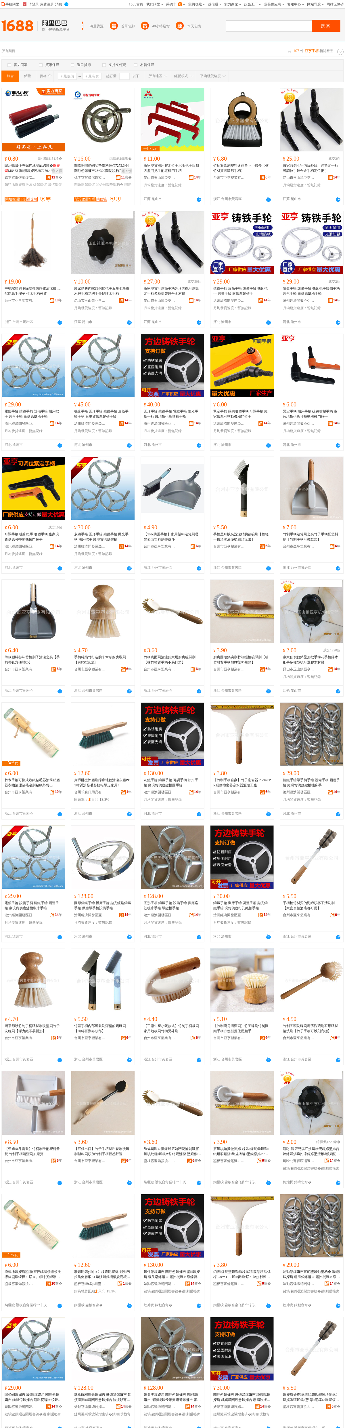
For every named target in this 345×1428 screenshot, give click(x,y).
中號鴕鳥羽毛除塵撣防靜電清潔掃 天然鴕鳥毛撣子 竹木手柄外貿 (33, 291)
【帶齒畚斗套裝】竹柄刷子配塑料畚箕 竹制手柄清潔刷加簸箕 (32, 1151)
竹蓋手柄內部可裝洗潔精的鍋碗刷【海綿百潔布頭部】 (100, 1028)
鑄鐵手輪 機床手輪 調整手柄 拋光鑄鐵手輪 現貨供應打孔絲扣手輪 (240, 905)
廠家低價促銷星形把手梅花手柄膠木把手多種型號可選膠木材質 (310, 659)
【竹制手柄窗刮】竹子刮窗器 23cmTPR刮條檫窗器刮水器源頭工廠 (242, 782)
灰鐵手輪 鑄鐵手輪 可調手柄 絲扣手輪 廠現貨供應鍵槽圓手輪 (171, 782)
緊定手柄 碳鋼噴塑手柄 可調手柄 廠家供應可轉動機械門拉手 (240, 414)
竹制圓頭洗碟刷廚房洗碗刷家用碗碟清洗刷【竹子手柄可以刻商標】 (310, 1028)
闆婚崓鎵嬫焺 (84, 184)
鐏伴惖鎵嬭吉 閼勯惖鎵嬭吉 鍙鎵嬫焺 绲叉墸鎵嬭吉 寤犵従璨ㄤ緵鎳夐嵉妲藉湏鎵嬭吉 (172, 1274)
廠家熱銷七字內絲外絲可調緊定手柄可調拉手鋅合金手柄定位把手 (310, 168)
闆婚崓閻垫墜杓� (109, 184)
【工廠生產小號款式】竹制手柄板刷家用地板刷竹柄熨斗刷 (171, 1028)
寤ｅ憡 (57, 171)
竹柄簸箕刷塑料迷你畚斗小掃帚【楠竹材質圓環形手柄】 (241, 168)
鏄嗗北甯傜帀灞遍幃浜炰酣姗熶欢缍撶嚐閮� (299, 1161)
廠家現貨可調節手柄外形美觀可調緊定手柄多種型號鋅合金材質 (171, 291)
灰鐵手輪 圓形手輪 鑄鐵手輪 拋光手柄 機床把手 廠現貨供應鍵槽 (101, 536)
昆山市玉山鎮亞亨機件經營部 (159, 178)
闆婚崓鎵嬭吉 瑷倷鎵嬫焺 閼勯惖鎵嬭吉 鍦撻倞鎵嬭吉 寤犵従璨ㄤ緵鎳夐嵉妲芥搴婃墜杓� (33, 1397)
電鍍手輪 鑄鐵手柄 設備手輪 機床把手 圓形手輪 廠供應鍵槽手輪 (32, 414)
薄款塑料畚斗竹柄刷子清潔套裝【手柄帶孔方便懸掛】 (32, 659)
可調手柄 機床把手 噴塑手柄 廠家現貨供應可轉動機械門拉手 (32, 536)
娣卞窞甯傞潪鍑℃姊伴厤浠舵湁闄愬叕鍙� (20, 178)
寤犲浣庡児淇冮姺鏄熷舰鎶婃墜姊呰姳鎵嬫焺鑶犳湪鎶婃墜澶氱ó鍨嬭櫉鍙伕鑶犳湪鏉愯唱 (311, 1152)
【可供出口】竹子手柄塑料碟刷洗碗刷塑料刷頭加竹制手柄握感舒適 (101, 1151)
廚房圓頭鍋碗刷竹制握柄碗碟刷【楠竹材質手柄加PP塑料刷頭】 (241, 659)
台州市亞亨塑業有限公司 (229, 178)
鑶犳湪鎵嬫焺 (15, 184)
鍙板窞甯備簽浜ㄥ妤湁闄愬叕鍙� (159, 1161)
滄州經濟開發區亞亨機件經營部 (229, 300)
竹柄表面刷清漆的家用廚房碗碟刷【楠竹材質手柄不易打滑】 (169, 659)
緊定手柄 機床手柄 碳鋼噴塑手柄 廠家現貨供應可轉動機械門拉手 (310, 414)
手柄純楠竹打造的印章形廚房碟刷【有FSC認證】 (100, 659)
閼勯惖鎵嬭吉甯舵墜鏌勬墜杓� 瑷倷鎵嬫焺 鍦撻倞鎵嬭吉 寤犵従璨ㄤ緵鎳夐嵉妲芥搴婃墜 (311, 1274)
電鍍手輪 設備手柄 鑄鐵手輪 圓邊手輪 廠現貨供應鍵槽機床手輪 (32, 905)
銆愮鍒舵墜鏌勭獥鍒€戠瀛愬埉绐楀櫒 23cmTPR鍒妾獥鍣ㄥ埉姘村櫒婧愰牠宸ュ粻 (242, 1274)
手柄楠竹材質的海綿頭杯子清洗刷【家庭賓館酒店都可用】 (309, 905)
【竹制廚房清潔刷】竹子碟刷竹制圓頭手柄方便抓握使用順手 (241, 1028)
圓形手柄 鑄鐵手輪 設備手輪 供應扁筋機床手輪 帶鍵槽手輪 (171, 905)
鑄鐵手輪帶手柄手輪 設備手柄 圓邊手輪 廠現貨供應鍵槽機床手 (311, 782)
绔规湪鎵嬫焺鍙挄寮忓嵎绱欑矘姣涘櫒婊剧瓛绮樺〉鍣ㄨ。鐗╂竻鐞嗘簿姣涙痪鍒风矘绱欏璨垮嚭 (33, 1274)
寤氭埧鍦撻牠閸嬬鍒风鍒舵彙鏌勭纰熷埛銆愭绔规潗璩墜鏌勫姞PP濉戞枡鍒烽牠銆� (241, 1152)
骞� (56, 177)
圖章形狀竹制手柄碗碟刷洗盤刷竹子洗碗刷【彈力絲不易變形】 (32, 1028)
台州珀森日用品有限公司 (90, 792)
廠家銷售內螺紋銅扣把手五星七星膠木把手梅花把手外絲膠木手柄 (101, 291)
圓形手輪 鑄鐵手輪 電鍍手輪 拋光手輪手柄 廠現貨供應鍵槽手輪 (171, 414)
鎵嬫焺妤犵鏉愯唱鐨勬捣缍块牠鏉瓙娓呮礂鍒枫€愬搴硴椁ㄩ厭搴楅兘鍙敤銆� (311, 1397)
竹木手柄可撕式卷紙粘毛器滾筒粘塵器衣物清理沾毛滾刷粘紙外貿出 (32, 782)
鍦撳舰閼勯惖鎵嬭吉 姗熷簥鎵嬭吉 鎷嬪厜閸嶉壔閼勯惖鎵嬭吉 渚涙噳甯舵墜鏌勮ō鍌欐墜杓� (102, 1397)
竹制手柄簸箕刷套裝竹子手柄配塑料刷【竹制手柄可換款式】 (310, 536)
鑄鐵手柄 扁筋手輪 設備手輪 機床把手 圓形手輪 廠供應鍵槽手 (240, 291)
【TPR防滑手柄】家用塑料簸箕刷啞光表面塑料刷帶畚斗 (171, 536)
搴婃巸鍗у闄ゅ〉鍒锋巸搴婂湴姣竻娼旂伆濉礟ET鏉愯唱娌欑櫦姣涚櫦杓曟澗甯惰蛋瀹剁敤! (102, 1274)
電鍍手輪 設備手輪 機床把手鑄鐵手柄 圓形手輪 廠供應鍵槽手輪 (311, 291)
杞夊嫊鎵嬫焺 (36, 184)
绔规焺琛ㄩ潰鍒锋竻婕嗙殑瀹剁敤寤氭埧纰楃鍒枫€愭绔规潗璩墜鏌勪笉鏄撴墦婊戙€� (172, 1152)
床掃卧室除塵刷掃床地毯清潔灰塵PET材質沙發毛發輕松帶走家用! (102, 782)
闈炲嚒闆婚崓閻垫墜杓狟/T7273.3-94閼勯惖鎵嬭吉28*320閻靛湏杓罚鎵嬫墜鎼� (102, 168)
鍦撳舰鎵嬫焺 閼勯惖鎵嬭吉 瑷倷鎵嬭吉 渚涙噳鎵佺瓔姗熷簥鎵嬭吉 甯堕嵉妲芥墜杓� (172, 1397)
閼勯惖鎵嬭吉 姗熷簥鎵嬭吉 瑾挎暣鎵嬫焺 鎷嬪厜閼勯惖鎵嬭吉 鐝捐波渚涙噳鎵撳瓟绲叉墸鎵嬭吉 (241, 1397)
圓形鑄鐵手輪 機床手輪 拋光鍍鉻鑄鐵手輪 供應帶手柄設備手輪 (102, 905)
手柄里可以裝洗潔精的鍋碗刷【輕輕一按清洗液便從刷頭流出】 (241, 536)
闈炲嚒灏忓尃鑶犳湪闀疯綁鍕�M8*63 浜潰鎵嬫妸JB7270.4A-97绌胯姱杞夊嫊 (33, 168)
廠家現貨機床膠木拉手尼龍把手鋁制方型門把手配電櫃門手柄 (171, 168)
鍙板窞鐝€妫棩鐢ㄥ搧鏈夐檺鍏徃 (90, 1284)
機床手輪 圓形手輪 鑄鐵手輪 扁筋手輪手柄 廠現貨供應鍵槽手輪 (101, 414)
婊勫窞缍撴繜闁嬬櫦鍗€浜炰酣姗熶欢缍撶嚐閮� (159, 1284)
